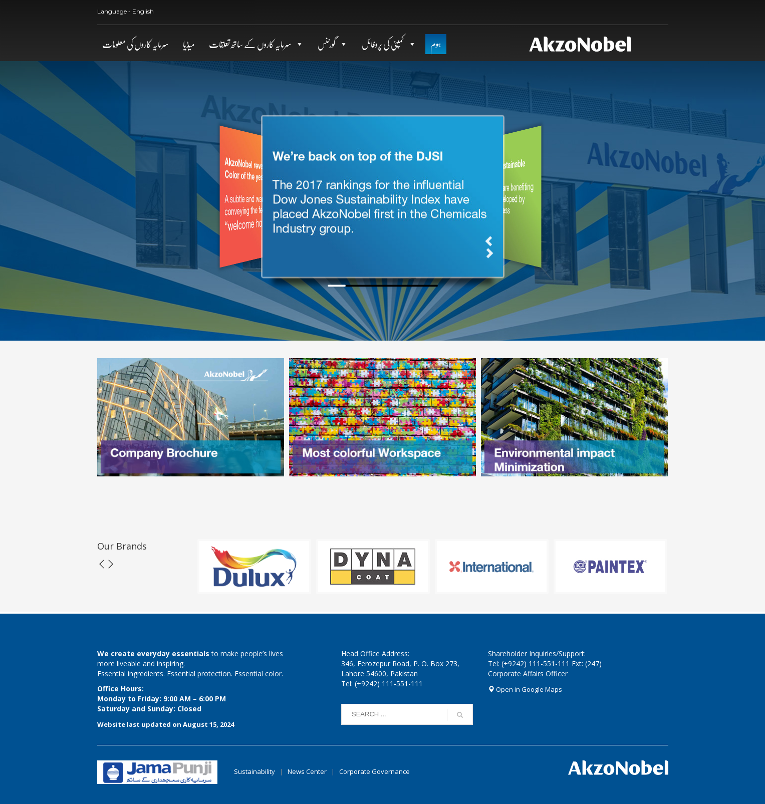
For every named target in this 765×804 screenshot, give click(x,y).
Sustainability (254, 771)
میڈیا (189, 44)
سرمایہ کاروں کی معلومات (135, 44)
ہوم (435, 44)
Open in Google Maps (525, 689)
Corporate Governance (374, 771)
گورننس (327, 44)
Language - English (125, 11)
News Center (308, 771)
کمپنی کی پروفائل (383, 44)
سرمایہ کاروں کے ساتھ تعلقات (250, 44)
